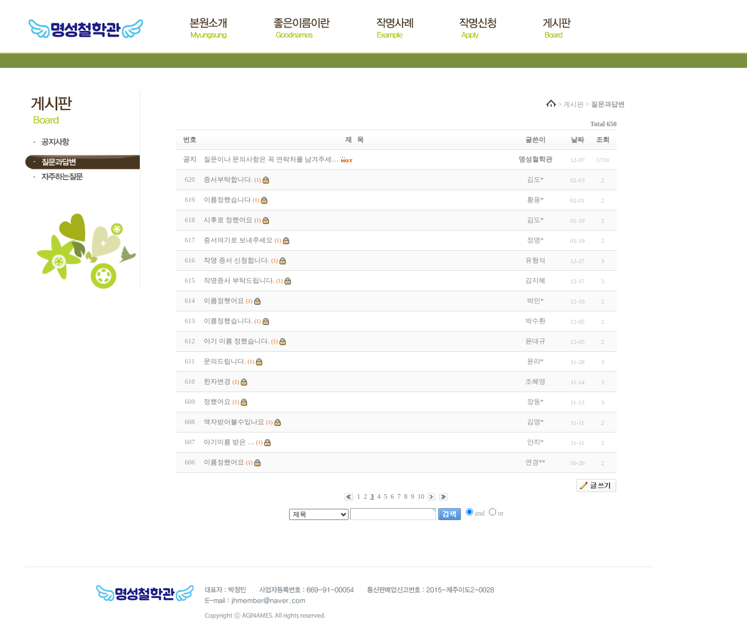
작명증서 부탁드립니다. (239, 280)
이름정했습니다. (228, 321)
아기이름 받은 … (229, 442)
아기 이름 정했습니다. (236, 341)
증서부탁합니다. (228, 179)
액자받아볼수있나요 (234, 422)
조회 (602, 140)
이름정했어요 (224, 462)
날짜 (577, 140)
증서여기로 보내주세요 (238, 240)
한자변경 (217, 381)
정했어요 (217, 402)
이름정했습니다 (227, 200)
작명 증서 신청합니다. (236, 260)
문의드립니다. (225, 361)
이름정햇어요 (224, 301)
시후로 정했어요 (228, 220)
